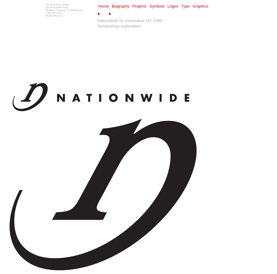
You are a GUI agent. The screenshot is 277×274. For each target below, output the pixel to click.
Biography (120, 6)
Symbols (157, 6)
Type (185, 6)
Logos (172, 6)
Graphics (200, 6)
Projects (139, 6)
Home (103, 6)
